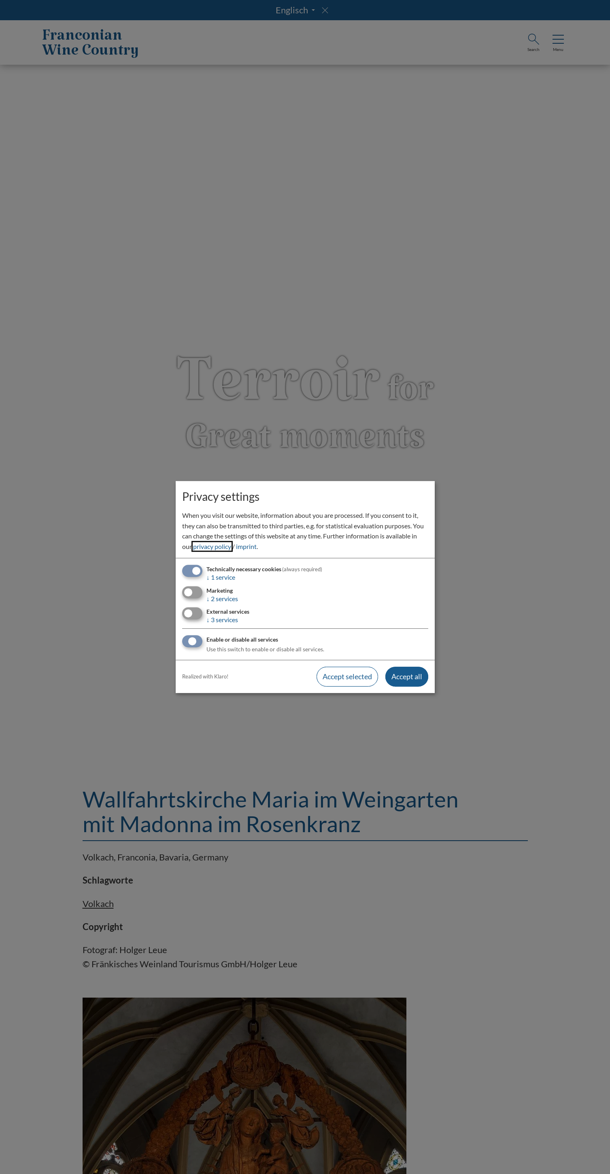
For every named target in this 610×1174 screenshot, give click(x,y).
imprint (246, 546)
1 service (220, 577)
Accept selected (347, 676)
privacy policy (212, 546)
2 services (222, 598)
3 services (222, 619)
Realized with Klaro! (205, 676)
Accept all (406, 676)
